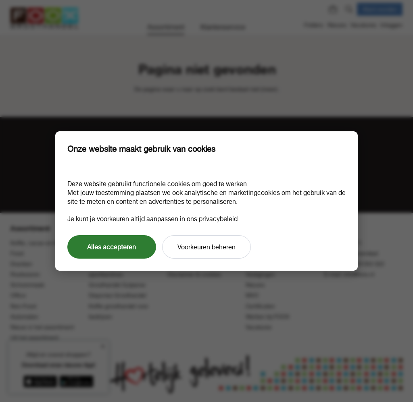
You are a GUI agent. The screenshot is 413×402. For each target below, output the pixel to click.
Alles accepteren (111, 247)
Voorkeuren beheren (206, 247)
